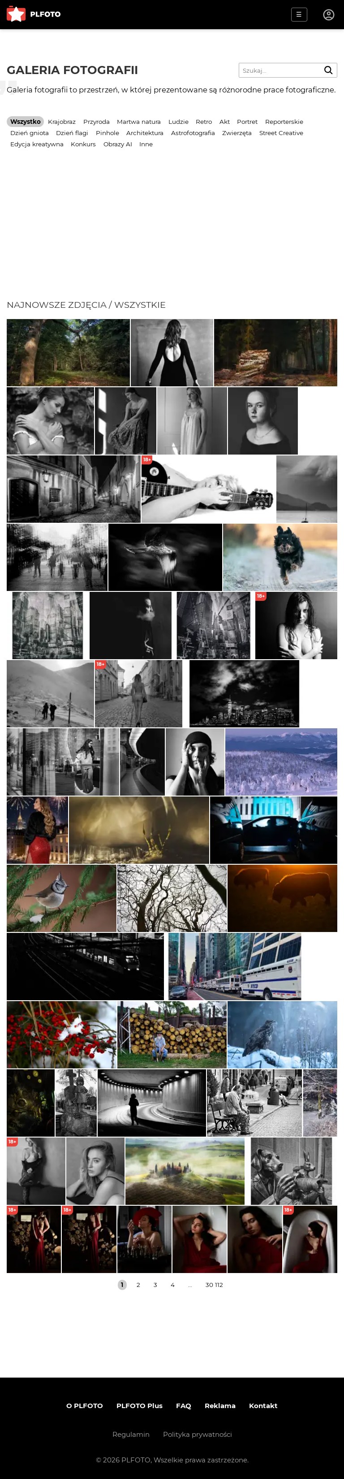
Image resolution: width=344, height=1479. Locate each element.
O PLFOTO (84, 1405)
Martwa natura (139, 121)
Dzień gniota (29, 132)
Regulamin (131, 1434)
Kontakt (263, 1405)
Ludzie (178, 121)
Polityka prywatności (197, 1434)
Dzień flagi (72, 132)
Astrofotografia (193, 132)
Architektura (144, 132)
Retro (204, 121)
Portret (247, 121)
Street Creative (281, 132)
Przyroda (96, 121)
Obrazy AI (117, 144)
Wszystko (25, 121)
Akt (224, 121)
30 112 (214, 1284)
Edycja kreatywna (37, 144)
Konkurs (83, 144)
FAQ (183, 1405)
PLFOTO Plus (139, 1405)
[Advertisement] (172, 232)
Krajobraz (62, 121)
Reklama (220, 1405)
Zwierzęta (237, 132)
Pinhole (107, 132)
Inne (146, 144)
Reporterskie (284, 121)
